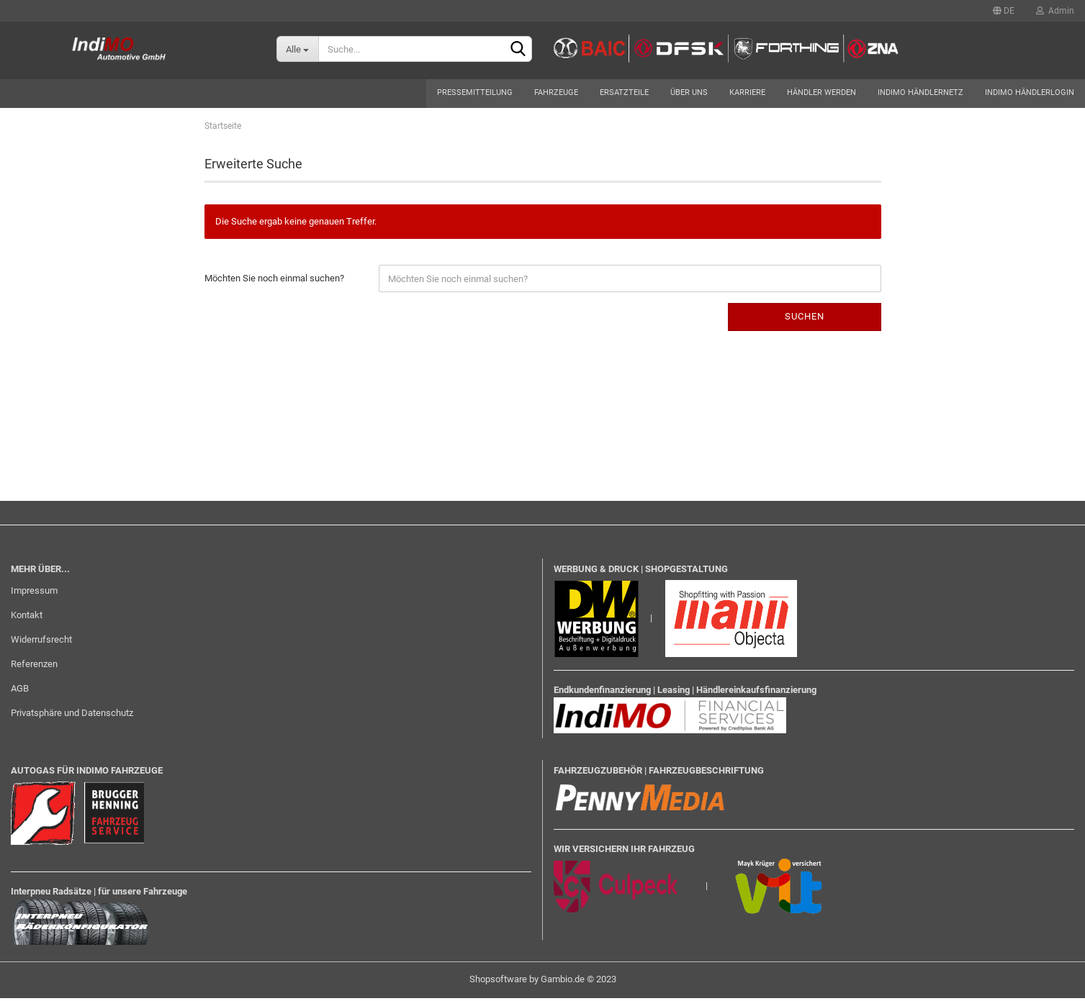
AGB (20, 691)
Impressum (34, 593)
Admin (1055, 11)
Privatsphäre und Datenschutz (72, 715)
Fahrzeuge (556, 92)
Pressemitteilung (475, 92)
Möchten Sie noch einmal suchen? (274, 281)
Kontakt (26, 617)
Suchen (804, 319)
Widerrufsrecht (41, 642)
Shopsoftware (498, 982)
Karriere (747, 92)
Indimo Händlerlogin (1029, 92)
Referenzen (34, 666)
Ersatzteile (624, 92)
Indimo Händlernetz (920, 92)
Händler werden (821, 92)
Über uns (689, 92)
